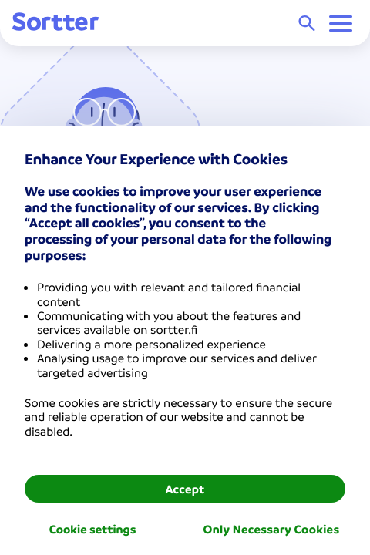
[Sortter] (55, 22)
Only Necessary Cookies (272, 528)
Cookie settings (92, 528)
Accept (184, 488)
